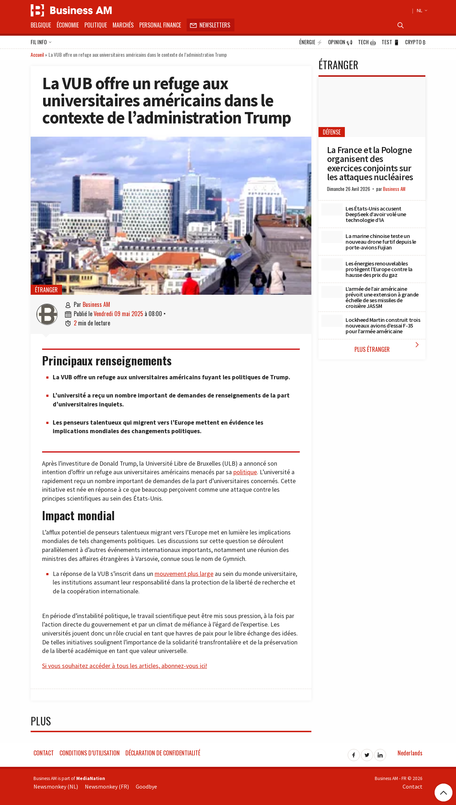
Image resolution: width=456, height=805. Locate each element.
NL (421, 10)
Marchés (123, 25)
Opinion (340, 42)
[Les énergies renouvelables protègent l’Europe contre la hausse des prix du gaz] (332, 264)
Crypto (415, 42)
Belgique (41, 25)
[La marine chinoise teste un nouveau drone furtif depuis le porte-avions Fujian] (332, 237)
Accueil (37, 54)
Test (391, 42)
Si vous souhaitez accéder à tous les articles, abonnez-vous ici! (124, 666)
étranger (46, 289)
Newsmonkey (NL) (55, 786)
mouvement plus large (184, 574)
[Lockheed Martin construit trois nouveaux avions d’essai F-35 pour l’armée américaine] (332, 321)
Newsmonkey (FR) (107, 786)
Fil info (41, 42)
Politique (95, 25)
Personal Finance (160, 25)
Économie (68, 25)
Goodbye (146, 786)
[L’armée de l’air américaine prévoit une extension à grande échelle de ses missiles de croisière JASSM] (332, 292)
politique (245, 472)
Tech (367, 42)
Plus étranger (388, 347)
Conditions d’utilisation (89, 753)
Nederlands (410, 753)
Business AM (96, 304)
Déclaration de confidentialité (162, 753)
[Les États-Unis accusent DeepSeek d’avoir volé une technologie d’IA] (332, 209)
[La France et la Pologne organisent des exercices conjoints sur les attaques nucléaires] (371, 107)
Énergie (311, 42)
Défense (332, 132)
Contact (43, 753)
